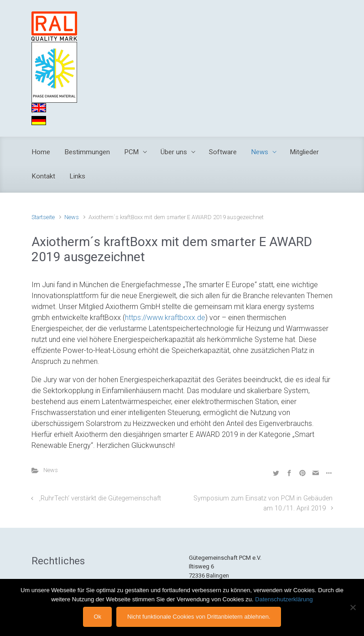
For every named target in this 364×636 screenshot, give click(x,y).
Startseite (43, 217)
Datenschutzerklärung (283, 599)
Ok (97, 616)
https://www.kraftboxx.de (165, 317)
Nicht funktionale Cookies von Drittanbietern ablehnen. (198, 616)
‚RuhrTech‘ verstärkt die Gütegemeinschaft (100, 498)
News (71, 217)
